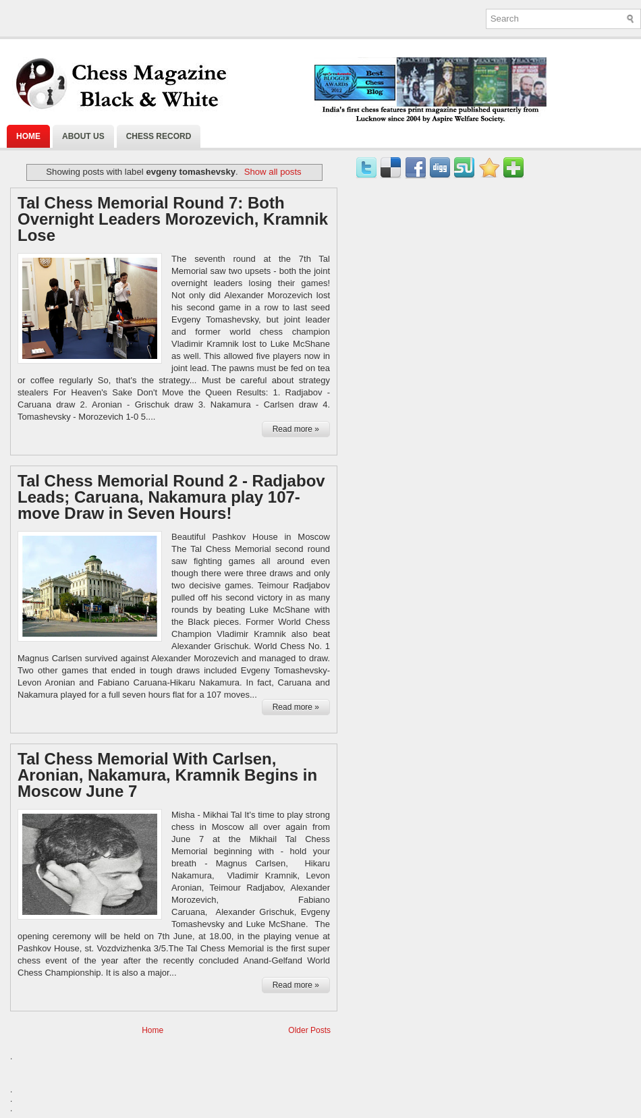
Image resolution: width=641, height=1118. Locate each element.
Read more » (296, 429)
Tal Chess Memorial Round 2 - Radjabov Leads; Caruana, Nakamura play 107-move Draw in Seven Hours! (171, 497)
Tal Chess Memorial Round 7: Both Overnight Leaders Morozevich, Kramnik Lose (173, 219)
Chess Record (159, 136)
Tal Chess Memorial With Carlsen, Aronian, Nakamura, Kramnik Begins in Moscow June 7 (167, 775)
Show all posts (273, 172)
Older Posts (309, 1030)
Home (28, 136)
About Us (83, 136)
